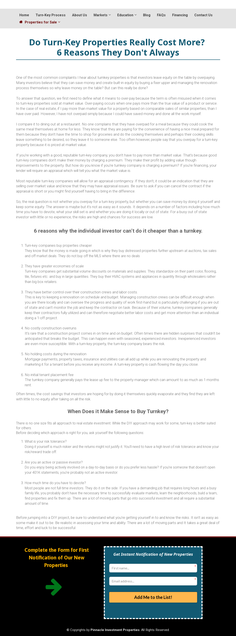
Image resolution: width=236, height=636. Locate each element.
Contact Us (203, 15)
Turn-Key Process (51, 15)
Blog (146, 15)
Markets (100, 15)
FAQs (161, 15)
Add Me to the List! (153, 597)
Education (125, 15)
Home (24, 15)
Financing (180, 15)
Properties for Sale (38, 22)
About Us (79, 15)
